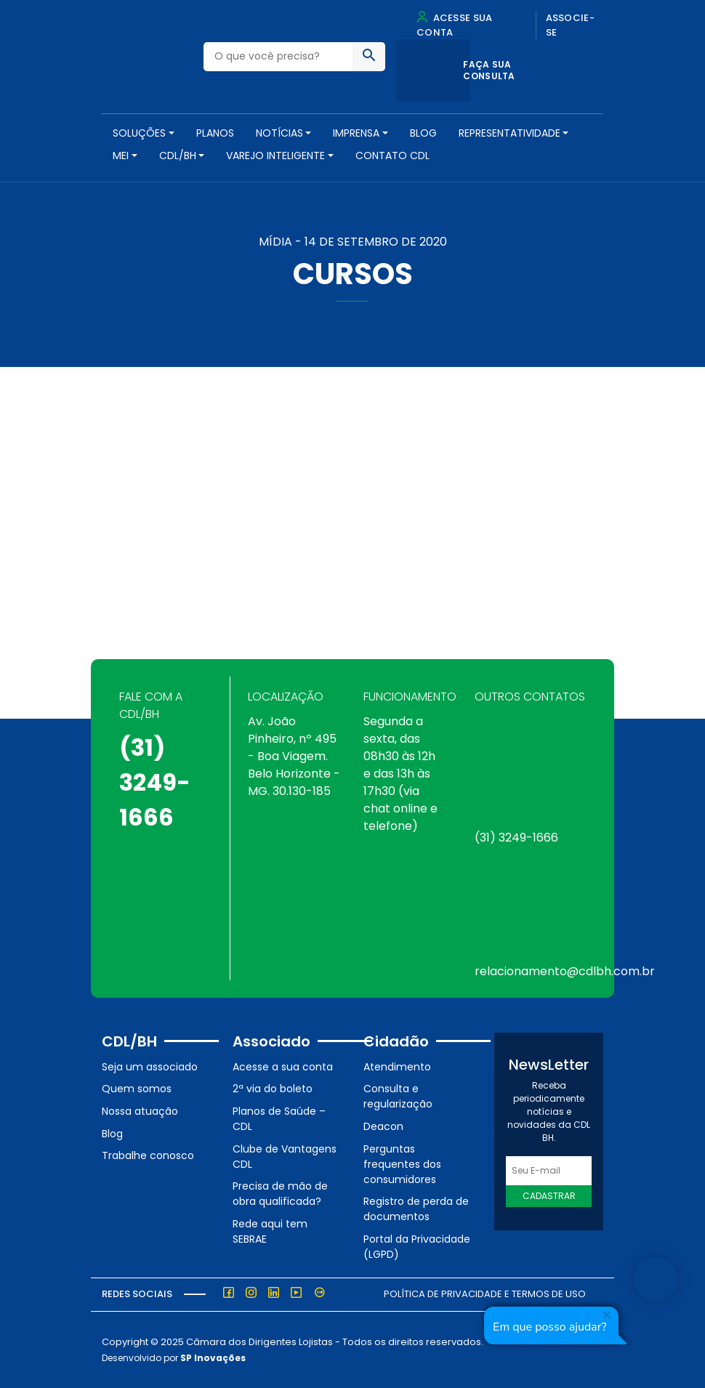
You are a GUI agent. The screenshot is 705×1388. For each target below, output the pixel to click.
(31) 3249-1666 (154, 782)
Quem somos (137, 1088)
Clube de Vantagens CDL (285, 1156)
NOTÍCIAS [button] (279, 133)
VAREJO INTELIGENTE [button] (275, 155)
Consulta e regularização (397, 1096)
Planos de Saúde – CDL (279, 1119)
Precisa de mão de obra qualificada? (280, 1194)
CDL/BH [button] (177, 155)
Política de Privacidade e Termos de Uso (485, 1294)
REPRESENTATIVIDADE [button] (509, 133)
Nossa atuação (140, 1111)
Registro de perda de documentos (416, 1209)
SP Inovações (213, 1358)
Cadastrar (549, 1196)
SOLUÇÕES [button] (139, 133)
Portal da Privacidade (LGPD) (416, 1247)
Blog (423, 133)
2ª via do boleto (273, 1088)
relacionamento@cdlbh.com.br (565, 971)
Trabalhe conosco (148, 1155)
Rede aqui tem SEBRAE (270, 1231)
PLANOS (215, 133)
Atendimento (397, 1067)
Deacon (383, 1126)
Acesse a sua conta (283, 1067)
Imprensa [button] (356, 133)
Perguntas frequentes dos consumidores (402, 1164)
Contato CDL (392, 155)
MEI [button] (121, 155)
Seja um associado (150, 1067)
